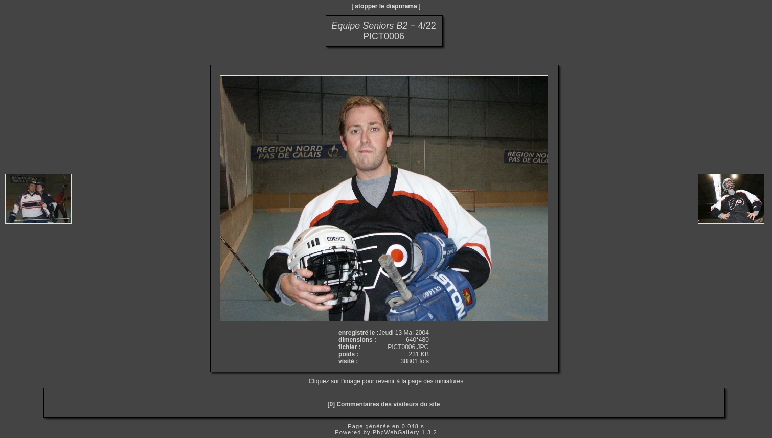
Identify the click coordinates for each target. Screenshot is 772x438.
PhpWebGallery (396, 432)
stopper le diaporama (386, 6)
